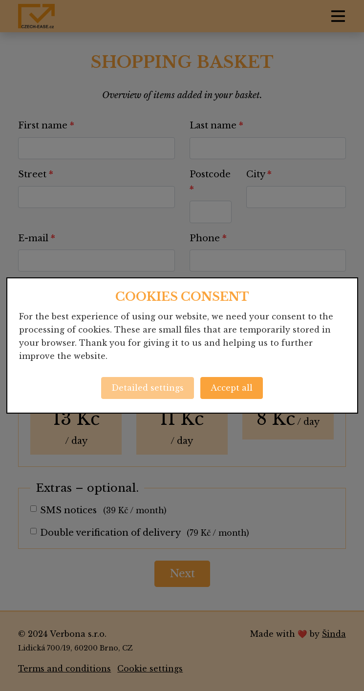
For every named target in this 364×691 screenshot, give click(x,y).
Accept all (232, 388)
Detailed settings (147, 388)
